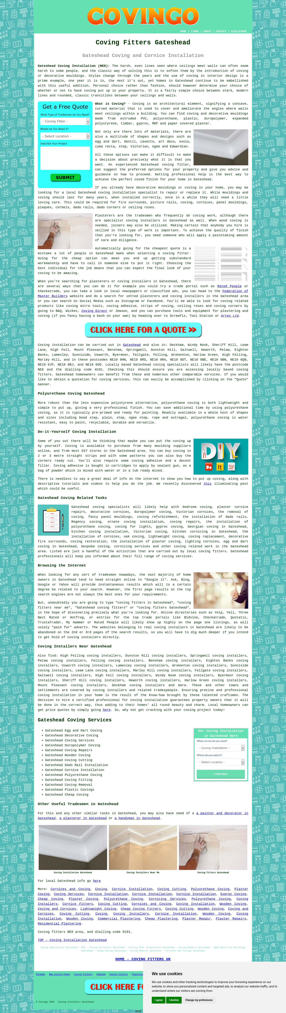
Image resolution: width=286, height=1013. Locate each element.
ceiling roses (141, 207)
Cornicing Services (167, 899)
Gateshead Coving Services (75, 720)
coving (192, 76)
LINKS (195, 31)
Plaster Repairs (231, 919)
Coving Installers (131, 914)
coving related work (193, 546)
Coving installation (57, 345)
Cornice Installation (132, 889)
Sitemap (40, 974)
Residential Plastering (59, 923)
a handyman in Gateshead (137, 818)
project (204, 710)
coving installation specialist (128, 192)
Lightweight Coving (98, 909)
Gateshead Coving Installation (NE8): (74, 66)
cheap (77, 258)
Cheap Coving (50, 899)
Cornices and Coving (70, 889)
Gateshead (132, 345)
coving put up (97, 90)
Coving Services (69, 894)
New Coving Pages (59, 974)
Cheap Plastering (161, 919)
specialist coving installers (132, 220)
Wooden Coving (233, 904)
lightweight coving (166, 536)
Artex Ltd (230, 316)
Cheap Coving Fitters (141, 909)
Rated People (229, 286)
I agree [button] (159, 1000)
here (107, 710)
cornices (204, 202)
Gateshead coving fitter (165, 164)
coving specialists (171, 364)
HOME (183, 31)
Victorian (139, 146)
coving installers (110, 690)
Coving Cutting (171, 889)
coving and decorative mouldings (217, 113)
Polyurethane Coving (210, 889)
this (207, 484)
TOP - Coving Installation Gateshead (72, 940)
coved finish (146, 179)
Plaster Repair (196, 919)
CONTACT (221, 31)
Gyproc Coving (233, 894)
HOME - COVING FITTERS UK (143, 959)
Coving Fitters (83, 974)
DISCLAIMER (238, 31)
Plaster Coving (83, 899)
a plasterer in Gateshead (83, 818)
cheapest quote (166, 248)
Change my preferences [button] (198, 1000)
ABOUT (207, 31)
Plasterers (138, 974)
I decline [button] (174, 1000)
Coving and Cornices (57, 909)
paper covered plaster (188, 123)
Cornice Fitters (77, 904)
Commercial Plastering (119, 919)
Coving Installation (195, 904)
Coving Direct (94, 311)
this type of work (134, 230)
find (52, 655)
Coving (101, 889)
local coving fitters (206, 551)
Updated (100, 974)
